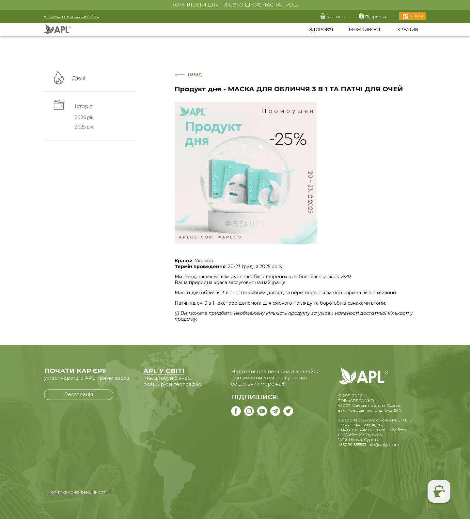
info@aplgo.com (383, 444)
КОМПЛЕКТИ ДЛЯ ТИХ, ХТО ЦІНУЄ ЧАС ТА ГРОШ (235, 5)
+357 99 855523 (352, 444)
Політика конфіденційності (76, 492)
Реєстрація (78, 394)
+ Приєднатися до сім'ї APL (71, 16)
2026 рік (83, 118)
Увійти (416, 16)
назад (188, 74)
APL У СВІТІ (163, 371)
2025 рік (83, 127)
